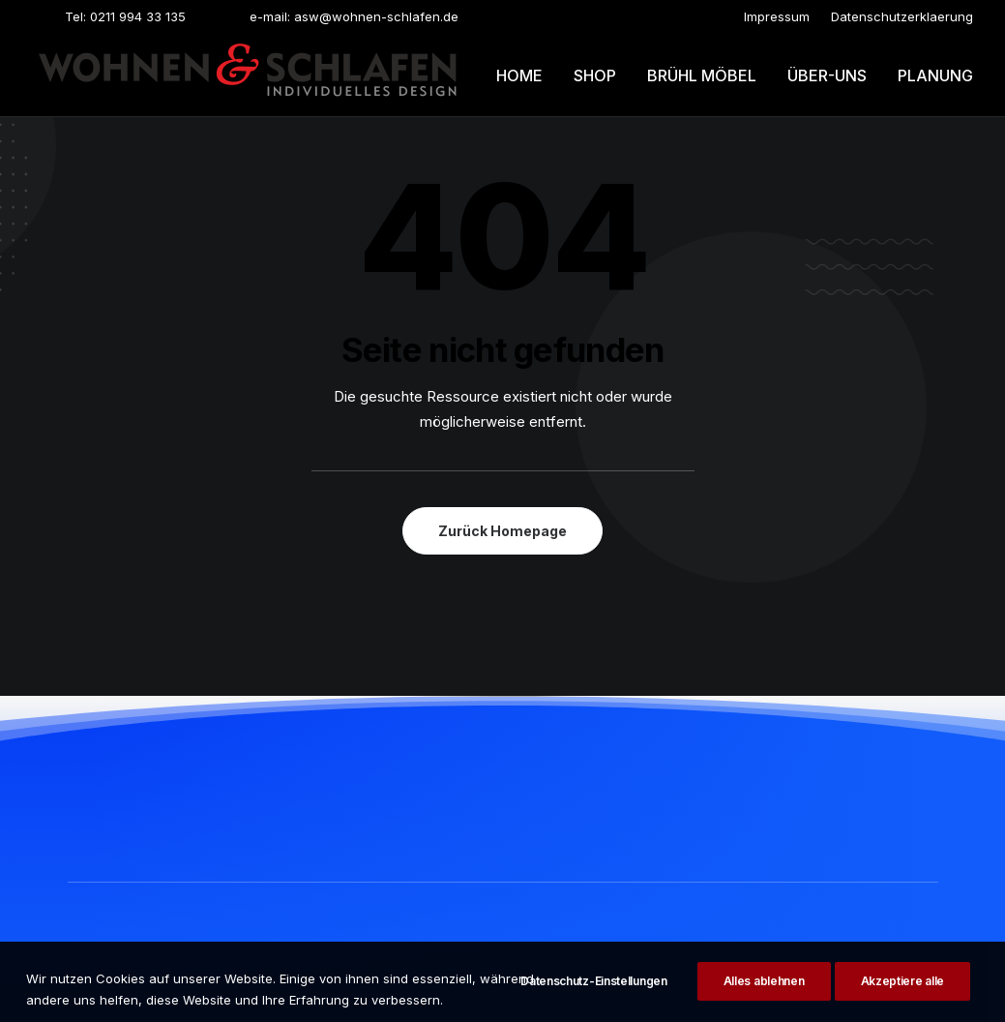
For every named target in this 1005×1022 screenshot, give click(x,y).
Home (519, 75)
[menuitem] (776, 16)
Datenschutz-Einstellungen (593, 997)
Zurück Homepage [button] (502, 531)
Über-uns (827, 75)
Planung (935, 75)
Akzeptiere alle (903, 997)
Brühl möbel (701, 75)
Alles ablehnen (764, 997)
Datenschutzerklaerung (902, 16)
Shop (595, 75)
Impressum (777, 16)
